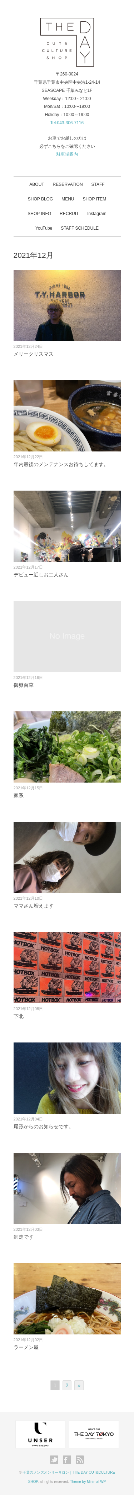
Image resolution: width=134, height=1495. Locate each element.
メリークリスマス (34, 354)
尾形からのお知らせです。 (44, 1126)
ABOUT (36, 184)
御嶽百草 (24, 685)
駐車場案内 (67, 154)
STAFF (98, 184)
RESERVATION (68, 184)
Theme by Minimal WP (88, 1482)
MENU (67, 199)
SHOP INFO (39, 213)
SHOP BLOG (40, 199)
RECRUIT (69, 213)
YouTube (43, 228)
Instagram (96, 213)
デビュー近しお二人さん (41, 574)
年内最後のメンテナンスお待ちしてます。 (61, 464)
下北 (19, 1016)
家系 (19, 795)
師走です (24, 1237)
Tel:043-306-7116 (67, 122)
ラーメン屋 (26, 1347)
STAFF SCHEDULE (80, 228)
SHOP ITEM (94, 199)
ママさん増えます (34, 906)
